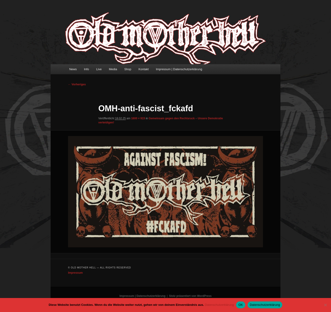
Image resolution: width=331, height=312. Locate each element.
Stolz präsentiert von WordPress (190, 296)
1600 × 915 (138, 118)
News (73, 69)
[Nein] (325, 305)
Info (86, 69)
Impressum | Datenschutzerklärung (179, 69)
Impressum (75, 272)
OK (240, 304)
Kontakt (144, 69)
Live (99, 69)
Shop (127, 69)
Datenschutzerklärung (219, 304)
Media (113, 69)
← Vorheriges (77, 84)
